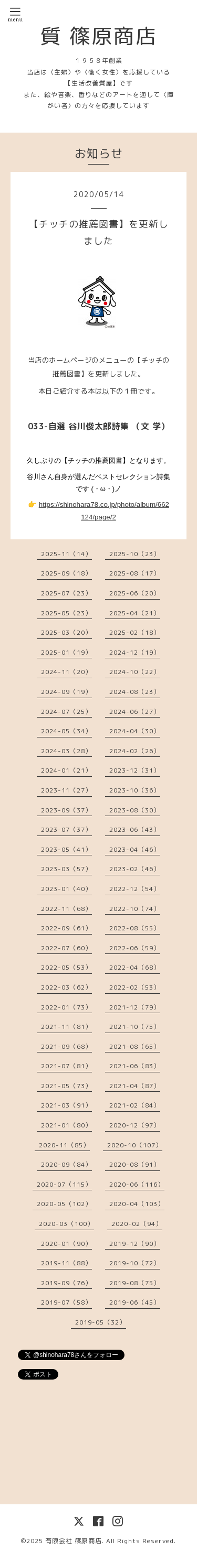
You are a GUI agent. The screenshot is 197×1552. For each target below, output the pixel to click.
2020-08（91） (134, 1164)
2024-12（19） (134, 652)
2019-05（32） (100, 1322)
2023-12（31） (134, 770)
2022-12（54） (134, 888)
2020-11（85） (64, 1145)
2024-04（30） (134, 730)
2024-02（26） (134, 750)
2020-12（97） (134, 1125)
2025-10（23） (134, 553)
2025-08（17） (134, 573)
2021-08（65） (134, 1046)
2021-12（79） (134, 1007)
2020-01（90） (66, 1243)
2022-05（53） (66, 967)
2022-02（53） (134, 987)
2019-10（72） (134, 1262)
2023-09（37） (66, 810)
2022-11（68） (66, 908)
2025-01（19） (66, 652)
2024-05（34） (66, 730)
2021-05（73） (66, 1085)
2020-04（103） (136, 1203)
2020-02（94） (136, 1223)
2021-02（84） (134, 1105)
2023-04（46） (134, 849)
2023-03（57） (66, 868)
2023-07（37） (66, 829)
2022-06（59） (134, 947)
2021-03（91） (66, 1105)
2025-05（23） (66, 613)
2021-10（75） (134, 1026)
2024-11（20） (66, 671)
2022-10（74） (134, 908)
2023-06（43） (134, 829)
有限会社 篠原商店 (73, 1540)
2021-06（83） (134, 1065)
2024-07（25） (66, 711)
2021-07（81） (66, 1065)
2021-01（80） (66, 1125)
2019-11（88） (66, 1262)
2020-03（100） (66, 1223)
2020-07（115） (64, 1184)
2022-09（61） (66, 928)
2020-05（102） (64, 1203)
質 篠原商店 (99, 35)
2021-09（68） (66, 1046)
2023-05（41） (66, 849)
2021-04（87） (134, 1085)
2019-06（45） (134, 1302)
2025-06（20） (134, 593)
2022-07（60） (66, 947)
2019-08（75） (134, 1282)
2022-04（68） (134, 967)
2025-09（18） (66, 573)
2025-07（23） (66, 593)
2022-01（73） (66, 1007)
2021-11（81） (66, 1026)
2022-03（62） (66, 987)
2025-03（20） (66, 632)
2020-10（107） (134, 1145)
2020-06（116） (136, 1184)
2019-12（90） (134, 1243)
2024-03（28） (66, 750)
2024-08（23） (134, 691)
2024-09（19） (66, 691)
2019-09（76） (66, 1282)
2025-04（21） (134, 613)
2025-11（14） (66, 553)
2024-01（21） (66, 770)
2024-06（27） (134, 711)
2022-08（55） (134, 928)
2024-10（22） (134, 671)
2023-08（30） (134, 810)
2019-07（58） (66, 1302)
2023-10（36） (134, 790)
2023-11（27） (66, 790)
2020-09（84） (66, 1164)
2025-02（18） (134, 632)
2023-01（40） (66, 888)
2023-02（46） (134, 868)
